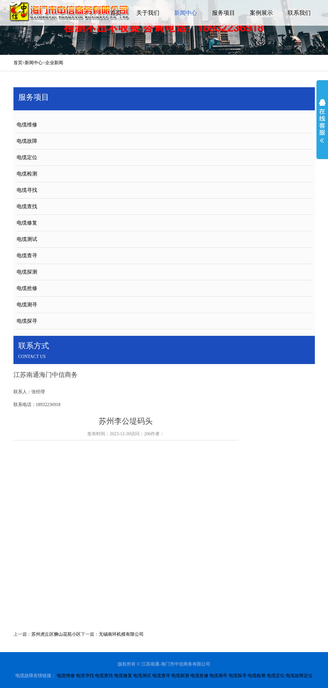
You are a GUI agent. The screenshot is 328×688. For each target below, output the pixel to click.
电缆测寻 (27, 304)
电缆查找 (27, 206)
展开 (322, 121)
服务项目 (223, 13)
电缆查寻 (27, 255)
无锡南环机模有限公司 (121, 634)
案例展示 (261, 13)
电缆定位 (27, 157)
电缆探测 (27, 272)
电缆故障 (27, 141)
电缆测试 (27, 239)
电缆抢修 (27, 288)
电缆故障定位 (299, 675)
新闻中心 (185, 13)
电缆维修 (27, 124)
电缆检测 (27, 173)
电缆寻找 (27, 190)
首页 (116, 13)
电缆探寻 (27, 321)
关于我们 (147, 13)
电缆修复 (27, 222)
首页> (19, 62)
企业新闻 (54, 62)
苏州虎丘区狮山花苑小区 (56, 634)
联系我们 (299, 13)
